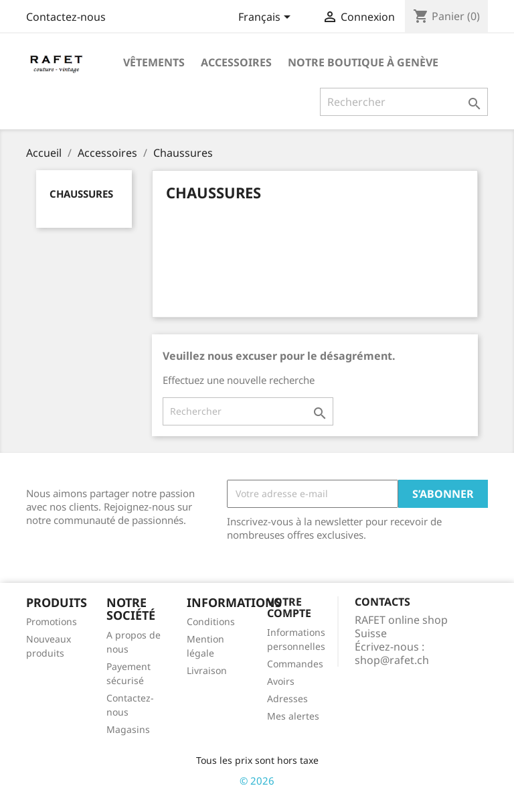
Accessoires (236, 62)
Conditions (211, 621)
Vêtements (154, 62)
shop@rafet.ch (392, 660)
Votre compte (289, 607)
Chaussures (81, 193)
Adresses (287, 698)
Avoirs (280, 681)
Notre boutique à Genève (363, 62)
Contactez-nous (66, 16)
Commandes (295, 663)
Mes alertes (293, 716)
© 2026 (257, 780)
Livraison (207, 670)
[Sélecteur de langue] (266, 18)
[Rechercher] (404, 102)
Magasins (128, 729)
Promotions (51, 621)
